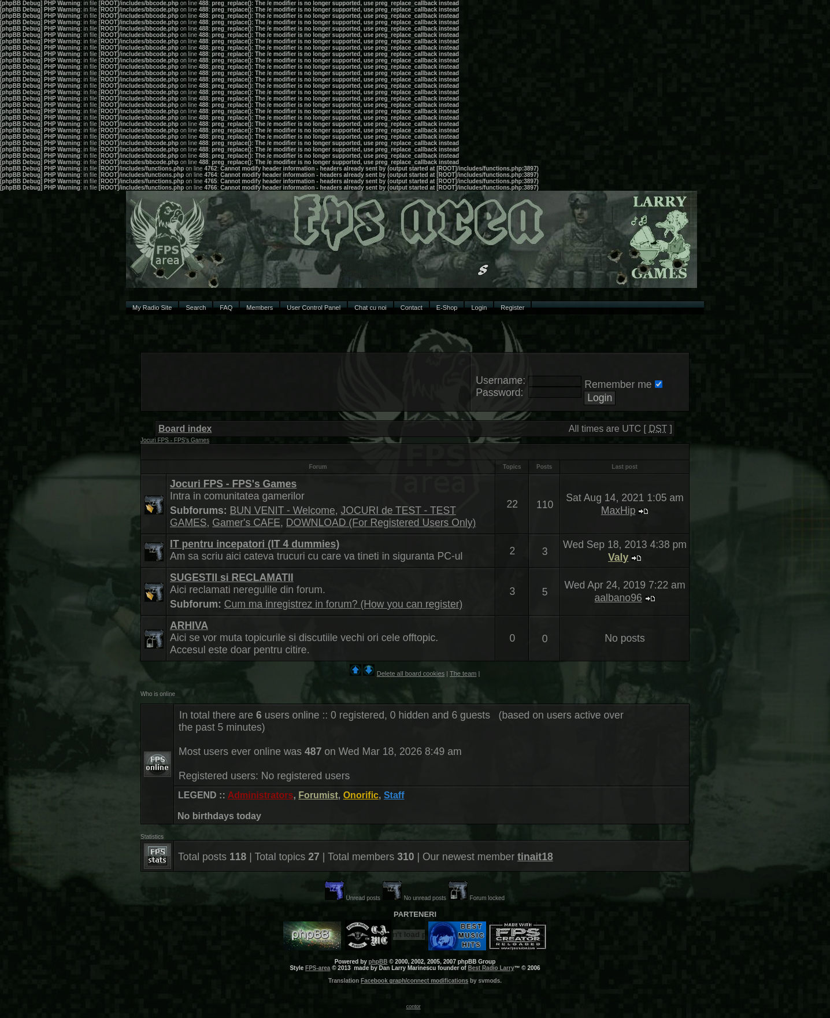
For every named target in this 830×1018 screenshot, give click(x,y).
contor (413, 1006)
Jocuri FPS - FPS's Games (174, 440)
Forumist (318, 795)
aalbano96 (618, 598)
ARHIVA (189, 625)
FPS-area (317, 968)
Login (479, 307)
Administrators (261, 795)
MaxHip (618, 510)
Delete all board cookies (410, 673)
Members (259, 307)
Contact (412, 307)
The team (463, 673)
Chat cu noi (370, 307)
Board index (185, 429)
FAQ (226, 307)
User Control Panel (313, 307)
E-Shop (447, 307)
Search (196, 307)
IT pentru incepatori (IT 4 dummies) (254, 544)
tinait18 (535, 856)
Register (512, 307)
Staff (394, 795)
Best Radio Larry (491, 968)
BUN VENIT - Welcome (282, 510)
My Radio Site (152, 307)
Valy (618, 557)
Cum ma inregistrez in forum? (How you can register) (343, 604)
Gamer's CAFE (246, 522)
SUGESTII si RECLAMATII (232, 577)
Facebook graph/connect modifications (414, 981)
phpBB (378, 961)
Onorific (361, 795)
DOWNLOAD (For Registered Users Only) (381, 522)
